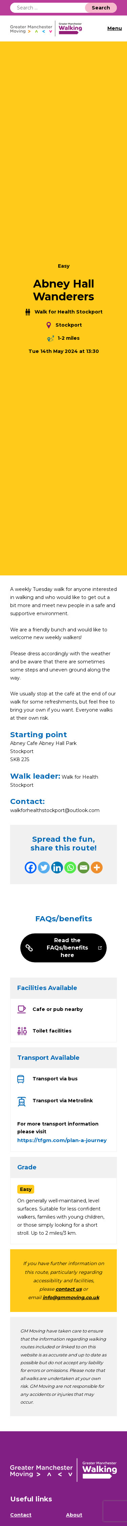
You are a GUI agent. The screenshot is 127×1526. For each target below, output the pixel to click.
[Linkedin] (57, 867)
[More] (97, 867)
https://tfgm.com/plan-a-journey (62, 1140)
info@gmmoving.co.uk (71, 1297)
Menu (114, 28)
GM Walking (48, 28)
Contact (20, 1515)
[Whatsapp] (70, 867)
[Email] (83, 867)
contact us (69, 1289)
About (74, 1515)
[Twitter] (44, 867)
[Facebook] (31, 867)
